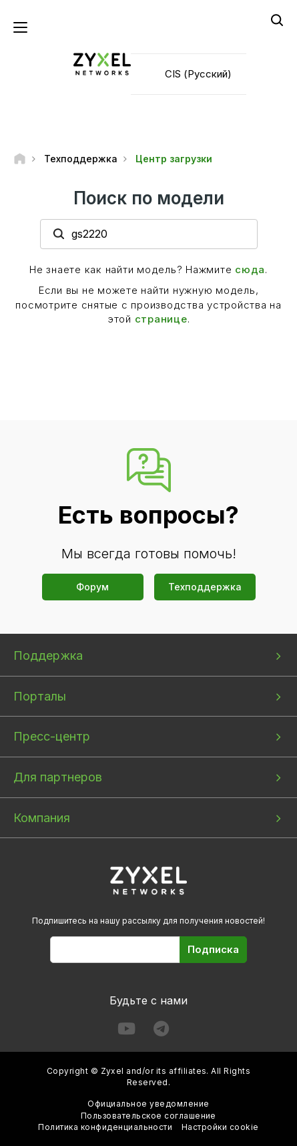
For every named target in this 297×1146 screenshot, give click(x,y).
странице (161, 319)
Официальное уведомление (148, 1104)
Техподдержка (205, 586)
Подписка (213, 949)
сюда (250, 269)
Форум (92, 586)
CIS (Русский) (198, 73)
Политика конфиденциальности (105, 1127)
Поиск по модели (148, 198)
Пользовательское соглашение (148, 1116)
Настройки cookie (220, 1127)
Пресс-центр (51, 736)
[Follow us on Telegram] (161, 1031)
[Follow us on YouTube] (126, 1031)
